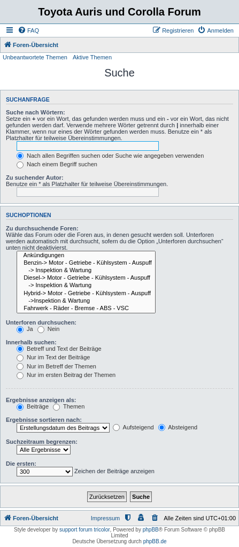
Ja (25, 329)
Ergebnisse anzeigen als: (41, 400)
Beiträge (33, 406)
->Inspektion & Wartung (86, 301)
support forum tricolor (84, 530)
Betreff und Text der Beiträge (59, 348)
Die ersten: (21, 463)
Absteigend (178, 427)
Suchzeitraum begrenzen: (42, 441)
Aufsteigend (133, 427)
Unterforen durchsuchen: (41, 322)
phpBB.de (155, 541)
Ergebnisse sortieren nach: (44, 420)
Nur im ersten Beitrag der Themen (66, 375)
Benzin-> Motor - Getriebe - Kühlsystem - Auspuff (86, 263)
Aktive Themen (92, 57)
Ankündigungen (86, 255)
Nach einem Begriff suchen (57, 164)
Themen (68, 406)
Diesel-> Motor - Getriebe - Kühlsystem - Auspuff (86, 278)
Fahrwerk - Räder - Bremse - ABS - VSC (86, 308)
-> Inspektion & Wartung (86, 270)
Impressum (105, 518)
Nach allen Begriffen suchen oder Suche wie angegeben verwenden (110, 155)
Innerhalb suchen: (31, 342)
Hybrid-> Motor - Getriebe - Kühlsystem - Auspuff (86, 293)
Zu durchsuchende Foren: (42, 228)
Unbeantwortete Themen (35, 57)
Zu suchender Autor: (35, 177)
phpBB (151, 530)
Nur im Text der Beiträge (53, 357)
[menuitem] (28, 30)
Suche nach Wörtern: (35, 112)
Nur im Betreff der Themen (56, 366)
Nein (48, 329)
